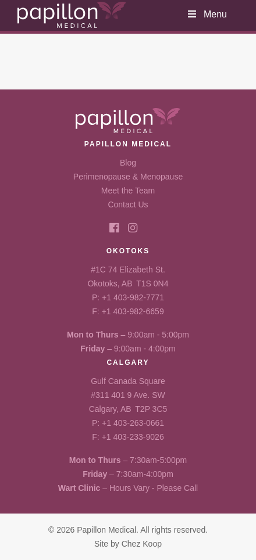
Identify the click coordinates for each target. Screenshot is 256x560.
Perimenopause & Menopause (128, 176)
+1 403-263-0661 (133, 423)
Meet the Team (128, 190)
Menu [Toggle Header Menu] (206, 14)
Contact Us (128, 204)
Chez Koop (142, 543)
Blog (128, 162)
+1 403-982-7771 (133, 297)
